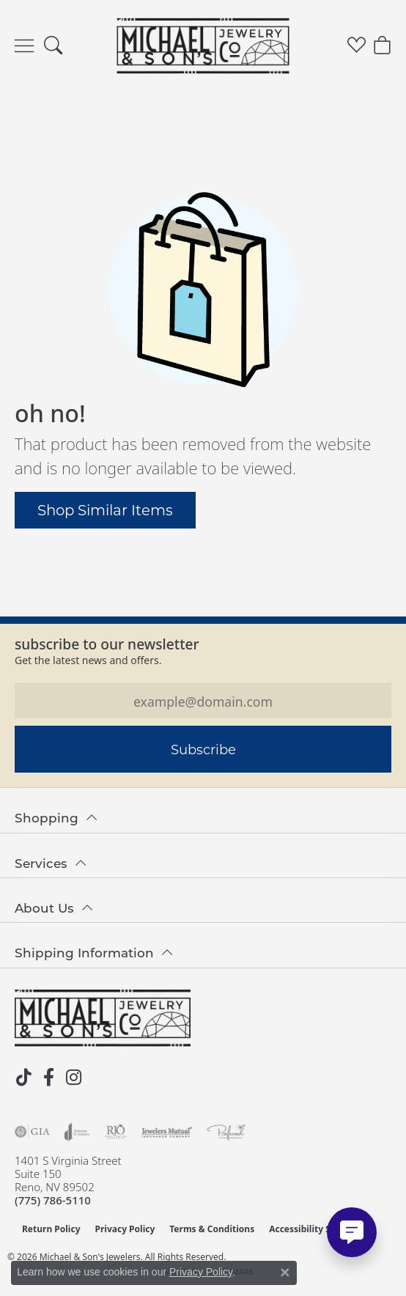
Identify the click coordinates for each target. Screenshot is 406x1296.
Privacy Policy (125, 1229)
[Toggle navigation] (24, 46)
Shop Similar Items (105, 509)
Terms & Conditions (211, 1229)
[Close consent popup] (285, 1272)
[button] (53, 46)
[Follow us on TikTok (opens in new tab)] (23, 1077)
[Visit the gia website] (32, 1132)
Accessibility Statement (320, 1229)
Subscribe (203, 749)
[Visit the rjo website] (116, 1132)
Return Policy (51, 1229)
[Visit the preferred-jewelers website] (226, 1132)
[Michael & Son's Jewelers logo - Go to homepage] (203, 45)
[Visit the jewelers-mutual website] (166, 1132)
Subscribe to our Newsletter (107, 644)
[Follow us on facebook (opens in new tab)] (48, 1077)
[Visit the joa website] (77, 1132)
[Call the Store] (53, 1200)
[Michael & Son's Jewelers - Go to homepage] (103, 1018)
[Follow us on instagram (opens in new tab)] (73, 1077)
